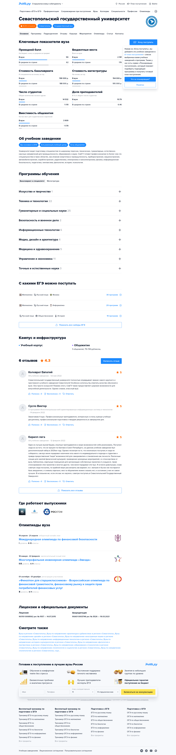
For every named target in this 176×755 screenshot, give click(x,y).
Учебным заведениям (28, 751)
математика (27, 295)
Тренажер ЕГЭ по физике (30, 737)
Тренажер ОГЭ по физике (66, 737)
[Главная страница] (25, 3)
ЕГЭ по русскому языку (101, 712)
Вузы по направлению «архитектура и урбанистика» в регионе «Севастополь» (80, 633)
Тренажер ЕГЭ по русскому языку (33, 715)
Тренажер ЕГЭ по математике (31, 719)
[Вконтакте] (141, 750)
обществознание (45, 316)
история (61, 316)
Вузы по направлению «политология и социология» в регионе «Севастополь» (66, 648)
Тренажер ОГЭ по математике (68, 719)
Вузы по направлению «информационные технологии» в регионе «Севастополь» (68, 639)
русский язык (42, 295)
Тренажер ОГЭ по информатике (68, 733)
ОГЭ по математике (135, 716)
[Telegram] (146, 750)
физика (56, 295)
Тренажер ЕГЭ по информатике (32, 733)
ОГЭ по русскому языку (137, 712)
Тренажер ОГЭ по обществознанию (62, 724)
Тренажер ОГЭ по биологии (67, 730)
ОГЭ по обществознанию (138, 720)
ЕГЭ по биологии (98, 724)
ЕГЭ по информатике (100, 728)
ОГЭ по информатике (136, 728)
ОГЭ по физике (133, 731)
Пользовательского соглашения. (138, 700)
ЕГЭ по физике (97, 731)
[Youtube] (151, 750)
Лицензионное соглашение (51, 751)
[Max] (155, 750)
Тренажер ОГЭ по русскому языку (70, 715)
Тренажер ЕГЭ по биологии (31, 730)
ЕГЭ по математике (99, 716)
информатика (58, 305)
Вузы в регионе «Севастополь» (32, 633)
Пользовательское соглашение (78, 751)
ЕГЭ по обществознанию (102, 720)
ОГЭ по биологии (134, 724)
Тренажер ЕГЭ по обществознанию (26, 724)
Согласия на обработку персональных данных (95, 700)
